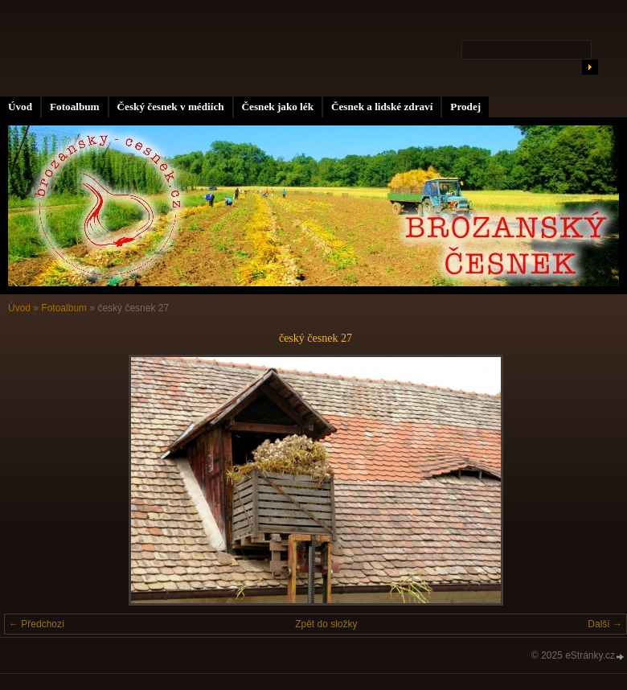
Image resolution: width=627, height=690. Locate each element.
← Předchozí (36, 624)
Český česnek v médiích (170, 107)
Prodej (465, 107)
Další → (605, 624)
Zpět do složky (326, 624)
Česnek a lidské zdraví (381, 107)
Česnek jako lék (278, 107)
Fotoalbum (75, 107)
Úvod (20, 107)
